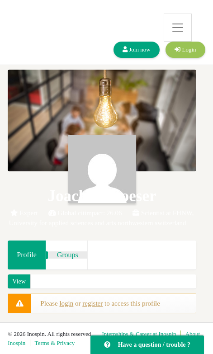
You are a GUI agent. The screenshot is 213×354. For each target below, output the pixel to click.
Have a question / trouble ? (147, 344)
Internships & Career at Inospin (139, 333)
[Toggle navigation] (178, 27)
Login (185, 49)
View (18, 281)
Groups (67, 255)
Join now (137, 49)
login (66, 303)
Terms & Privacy (55, 343)
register (92, 303)
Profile (27, 255)
